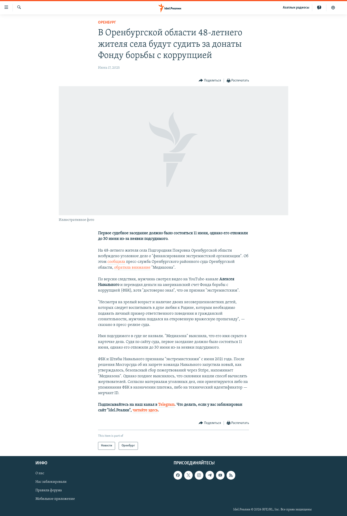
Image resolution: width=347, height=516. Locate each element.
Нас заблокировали (51, 482)
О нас (39, 473)
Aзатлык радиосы (296, 7)
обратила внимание (132, 268)
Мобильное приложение (55, 499)
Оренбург (107, 22)
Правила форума (48, 490)
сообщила (116, 262)
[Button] (210, 81)
